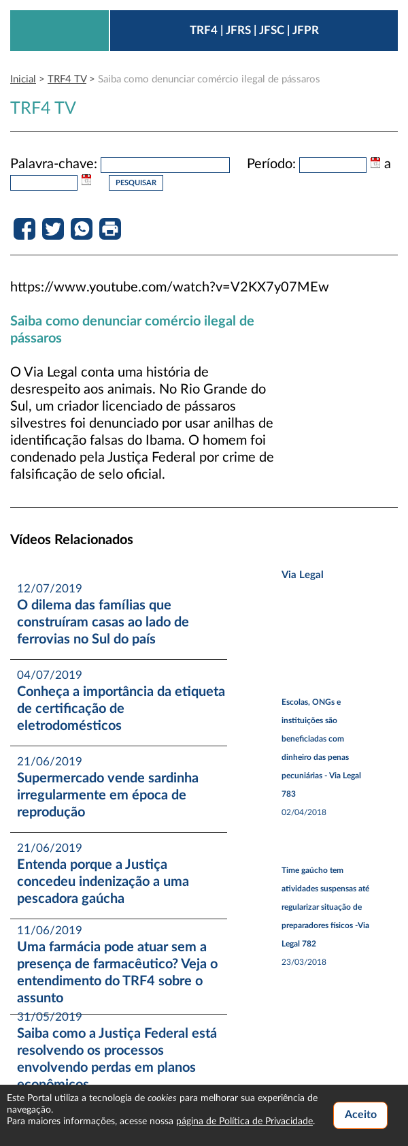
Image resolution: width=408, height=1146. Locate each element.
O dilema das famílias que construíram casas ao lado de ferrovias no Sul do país (103, 622)
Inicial (23, 79)
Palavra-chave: (53, 164)
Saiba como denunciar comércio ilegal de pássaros (209, 79)
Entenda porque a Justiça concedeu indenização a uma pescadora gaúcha (103, 882)
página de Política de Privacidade (244, 1121)
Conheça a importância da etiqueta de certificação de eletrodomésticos (121, 709)
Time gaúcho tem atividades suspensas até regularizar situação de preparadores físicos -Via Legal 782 (325, 907)
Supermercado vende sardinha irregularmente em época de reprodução (108, 795)
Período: (271, 164)
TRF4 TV (67, 79)
